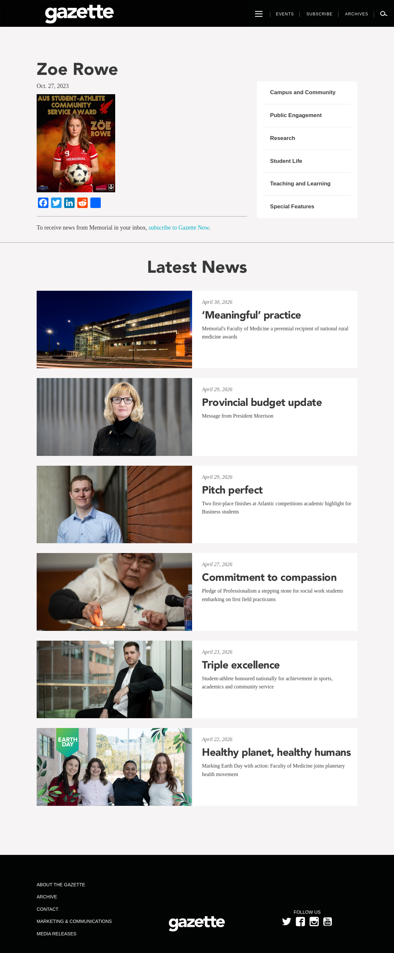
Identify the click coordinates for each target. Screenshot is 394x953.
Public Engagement (296, 115)
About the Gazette (61, 884)
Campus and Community (302, 92)
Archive (47, 896)
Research (282, 138)
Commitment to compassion (269, 577)
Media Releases (56, 933)
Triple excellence (241, 664)
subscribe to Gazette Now (179, 227)
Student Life (286, 161)
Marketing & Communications (74, 921)
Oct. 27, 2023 (53, 86)
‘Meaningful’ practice (251, 315)
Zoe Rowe (77, 69)
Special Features (292, 206)
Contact (48, 909)
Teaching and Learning (300, 184)
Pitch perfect (232, 489)
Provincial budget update (262, 402)
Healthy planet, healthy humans (276, 752)
